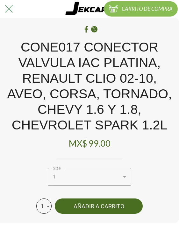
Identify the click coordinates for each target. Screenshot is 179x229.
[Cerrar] (9, 9)
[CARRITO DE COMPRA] (141, 9)
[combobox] (89, 177)
